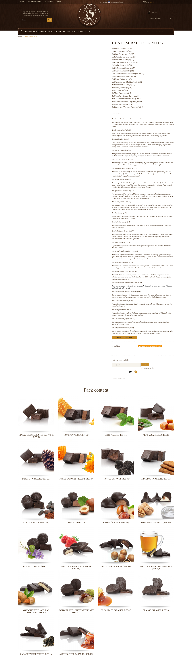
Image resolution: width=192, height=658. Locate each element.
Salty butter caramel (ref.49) (124, 328)
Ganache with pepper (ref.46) (124, 319)
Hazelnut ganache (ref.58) (123, 262)
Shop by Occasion (64, 31)
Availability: (116, 346)
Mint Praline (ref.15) (121, 139)
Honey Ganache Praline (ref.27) (125, 168)
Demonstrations (34, 2)
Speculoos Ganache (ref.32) (124, 191)
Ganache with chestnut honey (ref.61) (127, 291)
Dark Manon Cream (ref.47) (124, 231)
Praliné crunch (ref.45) (122, 222)
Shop (22, 2)
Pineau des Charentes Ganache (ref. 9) (127, 119)
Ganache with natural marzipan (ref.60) (128, 282)
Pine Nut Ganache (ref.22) (123, 159)
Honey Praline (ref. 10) (122, 130)
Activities (83, 31)
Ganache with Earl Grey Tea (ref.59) (127, 271)
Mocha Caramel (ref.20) (122, 150)
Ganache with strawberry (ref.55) (126, 251)
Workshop (49, 2)
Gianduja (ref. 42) (120, 213)
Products (31, 31)
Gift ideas (46, 31)
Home (20, 36)
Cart (154, 12)
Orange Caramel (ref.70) (123, 310)
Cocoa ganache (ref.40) (122, 202)
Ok (145, 364)
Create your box (154, 31)
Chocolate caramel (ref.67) (123, 301)
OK (49, 20)
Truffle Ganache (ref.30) (122, 179)
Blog (59, 2)
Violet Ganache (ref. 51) (122, 242)
